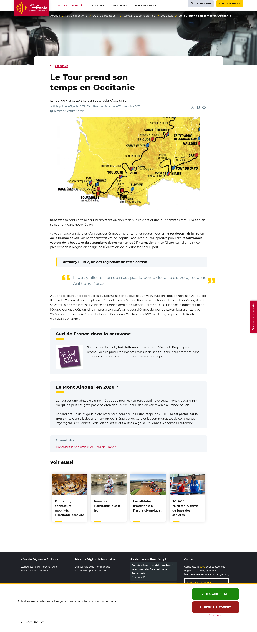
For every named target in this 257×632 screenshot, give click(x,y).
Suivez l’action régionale (139, 15)
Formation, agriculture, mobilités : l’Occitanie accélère (69, 508)
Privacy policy (33, 622)
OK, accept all (215, 594)
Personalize (215, 615)
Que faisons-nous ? (105, 15)
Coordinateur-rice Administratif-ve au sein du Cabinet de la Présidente (152, 569)
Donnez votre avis (253, 316)
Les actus (167, 15)
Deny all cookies (216, 607)
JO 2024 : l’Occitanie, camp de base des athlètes (185, 508)
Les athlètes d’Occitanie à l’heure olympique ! (147, 506)
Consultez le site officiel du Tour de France (86, 447)
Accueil (55, 15)
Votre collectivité (76, 15)
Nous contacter (200, 582)
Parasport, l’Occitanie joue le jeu (107, 506)
